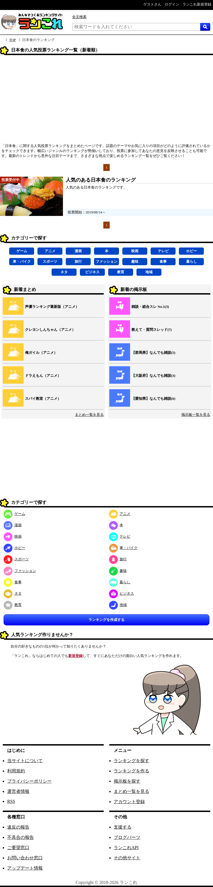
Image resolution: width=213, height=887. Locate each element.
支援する (122, 827)
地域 (149, 272)
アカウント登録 (129, 801)
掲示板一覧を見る (195, 414)
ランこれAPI (126, 847)
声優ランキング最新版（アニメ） (52, 307)
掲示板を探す (127, 781)
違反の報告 (18, 827)
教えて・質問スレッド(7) (151, 330)
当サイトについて (25, 760)
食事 (163, 261)
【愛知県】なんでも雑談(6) (153, 398)
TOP (12, 40)
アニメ (50, 251)
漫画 (78, 251)
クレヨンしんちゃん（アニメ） (50, 330)
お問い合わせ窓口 (25, 857)
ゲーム (21, 251)
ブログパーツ (127, 837)
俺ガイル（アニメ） (41, 352)
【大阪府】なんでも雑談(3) (153, 375)
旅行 (78, 261)
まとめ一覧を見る (89, 414)
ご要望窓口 (18, 847)
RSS (11, 801)
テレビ (163, 251)
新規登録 (75, 656)
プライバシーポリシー (29, 781)
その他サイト (127, 857)
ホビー (191, 251)
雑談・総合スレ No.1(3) (150, 307)
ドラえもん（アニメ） (43, 375)
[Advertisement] (106, 101)
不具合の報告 (20, 837)
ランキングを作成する (106, 620)
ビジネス (92, 272)
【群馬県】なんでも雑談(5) (153, 352)
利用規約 (16, 771)
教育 (120, 272)
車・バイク (22, 261)
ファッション (106, 261)
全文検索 (79, 17)
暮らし (191, 261)
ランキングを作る (131, 771)
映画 (134, 251)
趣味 (134, 261)
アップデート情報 (25, 868)
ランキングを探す (131, 760)
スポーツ (50, 261)
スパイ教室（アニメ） (43, 398)
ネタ (64, 272)
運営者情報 (18, 791)
